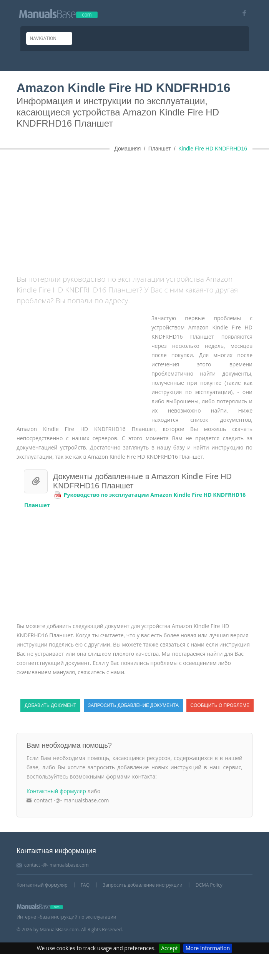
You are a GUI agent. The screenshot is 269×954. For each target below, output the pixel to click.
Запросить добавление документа (133, 705)
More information (208, 948)
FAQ (85, 885)
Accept (169, 948)
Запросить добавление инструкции (142, 885)
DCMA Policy (209, 885)
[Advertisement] (143, 210)
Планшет (159, 148)
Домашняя (127, 148)
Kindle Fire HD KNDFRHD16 (212, 148)
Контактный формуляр (56, 791)
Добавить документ (50, 705)
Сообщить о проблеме (220, 705)
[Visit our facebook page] (241, 13)
